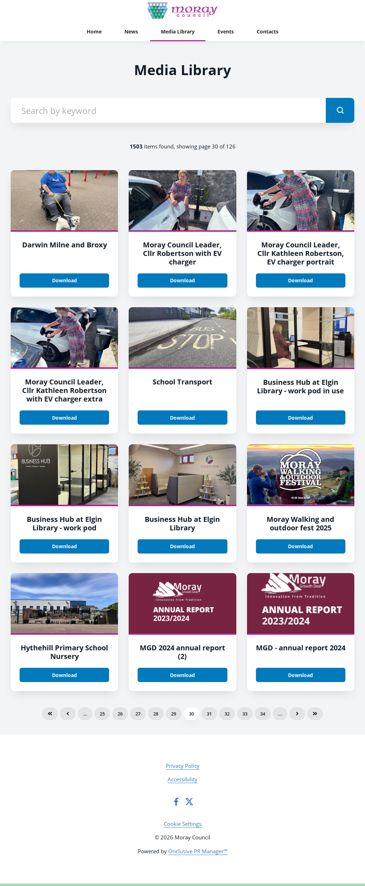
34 (262, 714)
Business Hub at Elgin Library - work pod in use (300, 386)
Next (297, 713)
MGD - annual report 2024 (300, 647)
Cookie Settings (182, 823)
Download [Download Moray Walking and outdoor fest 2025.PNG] (300, 546)
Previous (68, 713)
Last (315, 713)
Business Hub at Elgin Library (182, 523)
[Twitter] (189, 802)
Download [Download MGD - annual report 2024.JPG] (300, 675)
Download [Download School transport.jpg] (182, 417)
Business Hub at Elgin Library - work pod (64, 523)
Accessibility (182, 779)
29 (173, 714)
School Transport (182, 382)
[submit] (340, 110)
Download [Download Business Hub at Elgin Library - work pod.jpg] (64, 546)
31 (209, 714)
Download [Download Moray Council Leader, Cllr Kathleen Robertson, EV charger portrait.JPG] (300, 280)
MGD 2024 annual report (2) (182, 652)
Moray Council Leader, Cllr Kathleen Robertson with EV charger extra (64, 390)
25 (102, 714)
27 (137, 714)
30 (191, 714)
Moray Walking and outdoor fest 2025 (300, 523)
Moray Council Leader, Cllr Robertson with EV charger (182, 253)
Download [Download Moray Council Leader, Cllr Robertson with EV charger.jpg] (182, 280)
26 (120, 714)
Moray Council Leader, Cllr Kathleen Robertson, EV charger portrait (300, 253)
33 (244, 714)
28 (155, 714)
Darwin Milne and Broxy (64, 245)
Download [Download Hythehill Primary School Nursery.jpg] (64, 675)
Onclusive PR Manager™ (198, 851)
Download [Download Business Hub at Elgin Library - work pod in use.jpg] (300, 417)
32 (227, 714)
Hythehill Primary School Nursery (64, 652)
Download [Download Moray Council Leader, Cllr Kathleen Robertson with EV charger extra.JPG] (64, 417)
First (50, 713)
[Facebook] (176, 802)
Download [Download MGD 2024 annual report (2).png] (182, 675)
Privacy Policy (183, 765)
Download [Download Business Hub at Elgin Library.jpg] (182, 546)
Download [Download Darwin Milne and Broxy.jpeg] (64, 280)
